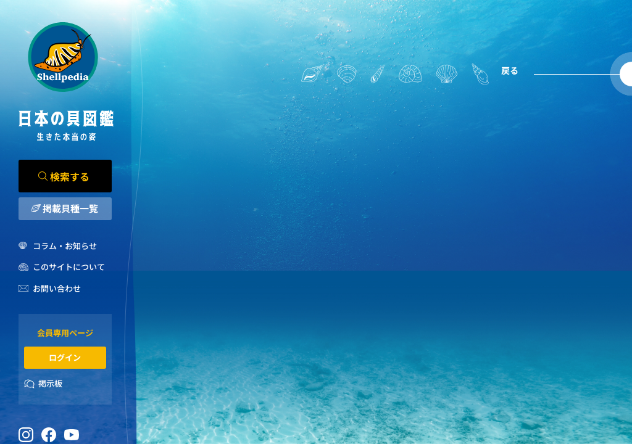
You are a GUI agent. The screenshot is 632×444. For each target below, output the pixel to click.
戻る (509, 70)
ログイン (65, 357)
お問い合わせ (57, 288)
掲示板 (50, 383)
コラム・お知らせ (65, 246)
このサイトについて (69, 267)
